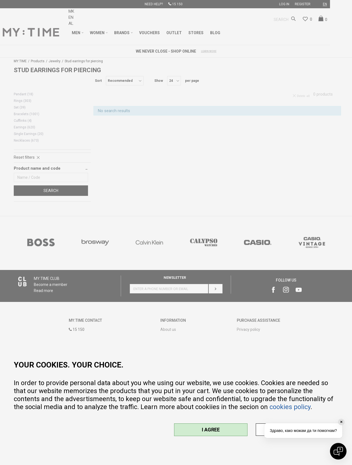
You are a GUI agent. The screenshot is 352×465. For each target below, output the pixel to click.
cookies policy (290, 407)
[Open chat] (338, 451)
